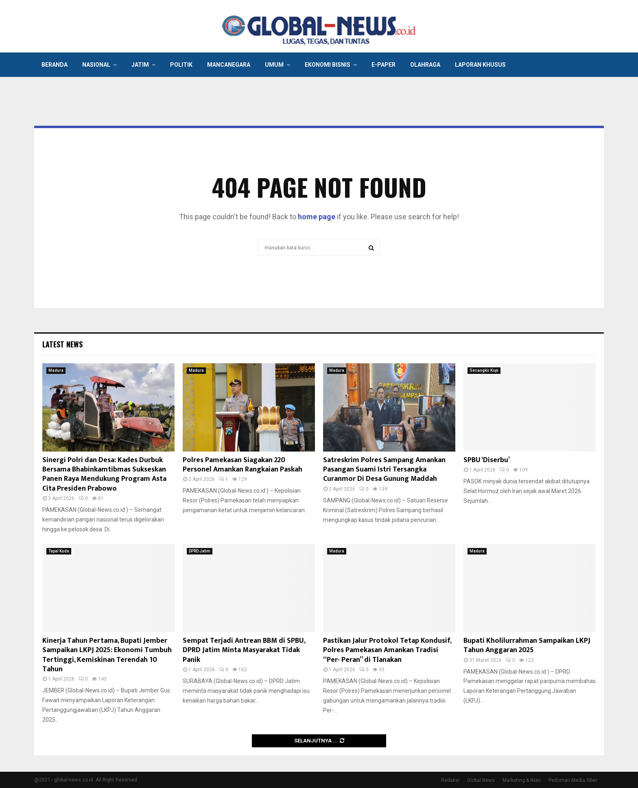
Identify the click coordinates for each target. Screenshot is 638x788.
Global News (481, 780)
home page (316, 216)
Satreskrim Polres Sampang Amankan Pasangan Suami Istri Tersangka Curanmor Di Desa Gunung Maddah (384, 469)
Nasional (96, 64)
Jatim (140, 64)
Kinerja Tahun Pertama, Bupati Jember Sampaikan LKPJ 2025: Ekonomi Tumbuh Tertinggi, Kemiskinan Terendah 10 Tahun (107, 655)
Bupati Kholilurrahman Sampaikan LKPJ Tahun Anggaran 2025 (526, 645)
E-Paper (383, 64)
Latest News (62, 344)
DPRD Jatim (199, 551)
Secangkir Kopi (484, 370)
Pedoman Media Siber (572, 780)
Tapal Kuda (58, 551)
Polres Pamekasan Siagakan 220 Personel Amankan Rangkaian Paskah (242, 465)
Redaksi (450, 780)
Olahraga (425, 64)
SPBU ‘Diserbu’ (486, 460)
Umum (274, 64)
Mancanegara (228, 64)
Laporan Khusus (480, 64)
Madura (55, 370)
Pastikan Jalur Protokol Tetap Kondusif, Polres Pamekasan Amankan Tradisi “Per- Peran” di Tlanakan (387, 650)
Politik (181, 64)
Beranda (55, 64)
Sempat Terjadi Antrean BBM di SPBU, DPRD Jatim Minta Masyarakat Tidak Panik (244, 650)
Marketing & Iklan (522, 780)
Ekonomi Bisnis (327, 64)
